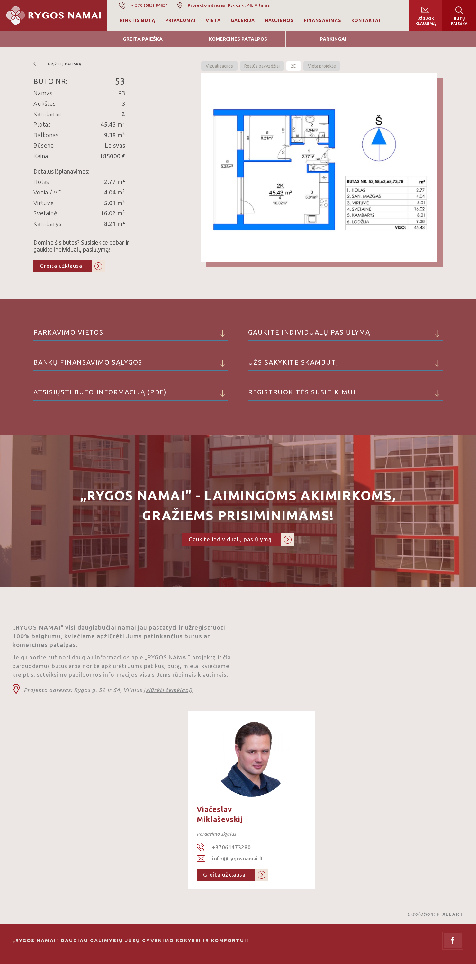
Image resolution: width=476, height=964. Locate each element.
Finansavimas (322, 20)
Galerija (243, 20)
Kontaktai (365, 20)
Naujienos (279, 20)
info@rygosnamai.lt (237, 858)
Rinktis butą (137, 20)
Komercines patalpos (238, 38)
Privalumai (180, 20)
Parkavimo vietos (130, 335)
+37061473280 (231, 847)
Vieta (213, 20)
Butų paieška (459, 21)
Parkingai (333, 38)
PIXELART (450, 914)
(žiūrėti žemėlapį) (168, 690)
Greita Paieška (143, 38)
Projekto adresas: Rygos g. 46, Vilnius (229, 5)
